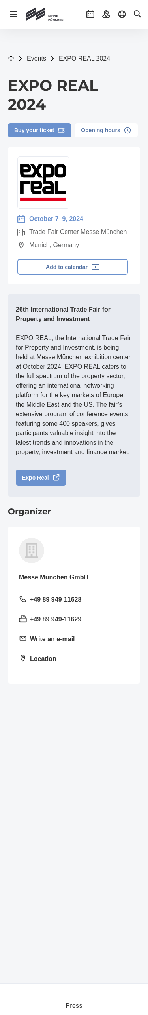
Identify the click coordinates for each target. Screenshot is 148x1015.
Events (36, 58)
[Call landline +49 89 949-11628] (74, 600)
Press (74, 1005)
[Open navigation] (13, 14)
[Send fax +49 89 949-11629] (74, 619)
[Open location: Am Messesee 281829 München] (74, 659)
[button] (90, 14)
